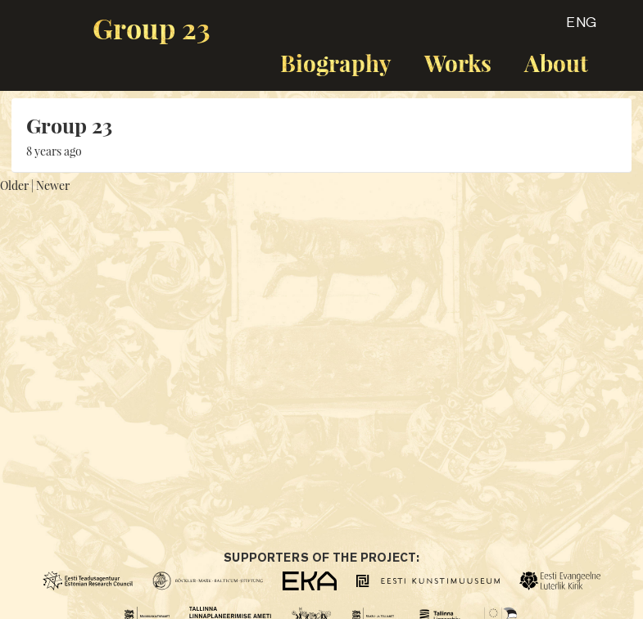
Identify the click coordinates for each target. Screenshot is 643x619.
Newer (53, 185)
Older (14, 185)
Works (457, 62)
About (556, 62)
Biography (336, 62)
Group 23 (152, 28)
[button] (566, 28)
